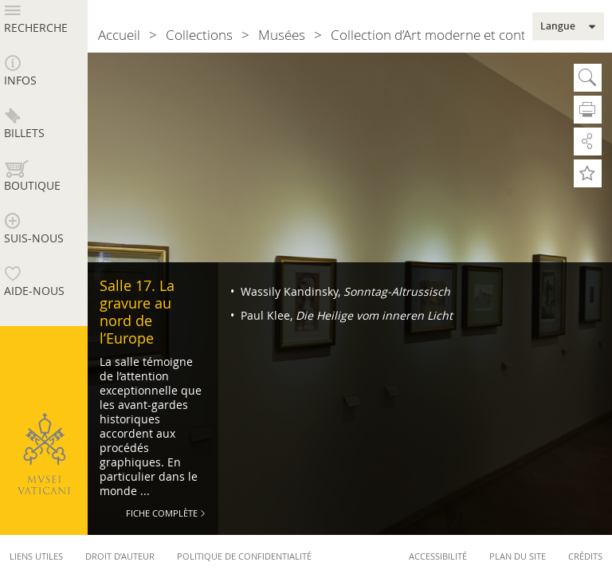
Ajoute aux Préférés (588, 173)
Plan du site (517, 556)
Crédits (585, 556)
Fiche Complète (162, 513)
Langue (557, 26)
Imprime (588, 110)
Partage (588, 141)
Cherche (588, 78)
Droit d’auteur (120, 556)
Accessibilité (438, 556)
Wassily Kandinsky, (343, 291)
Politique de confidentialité (244, 556)
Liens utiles (36, 556)
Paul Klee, (345, 315)
